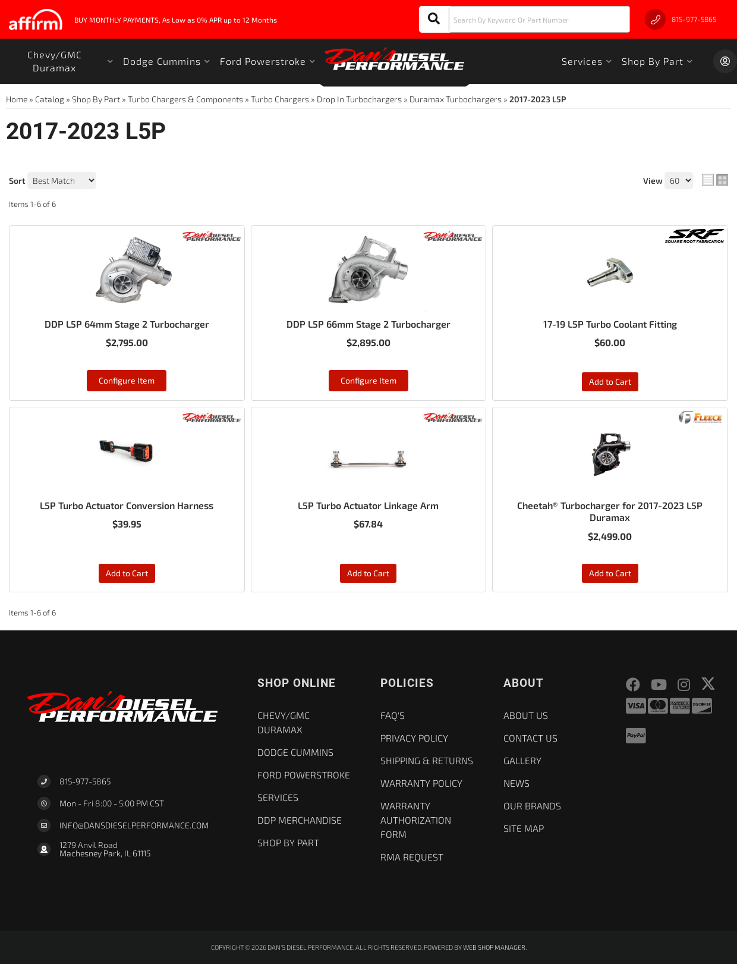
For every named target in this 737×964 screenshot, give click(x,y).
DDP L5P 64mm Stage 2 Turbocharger (127, 323)
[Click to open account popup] (725, 61)
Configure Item (127, 380)
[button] (524, 19)
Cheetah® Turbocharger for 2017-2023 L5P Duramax (610, 511)
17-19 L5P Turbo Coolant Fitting (610, 323)
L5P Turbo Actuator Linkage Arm (368, 505)
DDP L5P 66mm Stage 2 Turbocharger (368, 323)
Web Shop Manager (494, 947)
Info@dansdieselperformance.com (134, 825)
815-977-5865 (85, 781)
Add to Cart (610, 381)
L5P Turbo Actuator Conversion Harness (126, 505)
